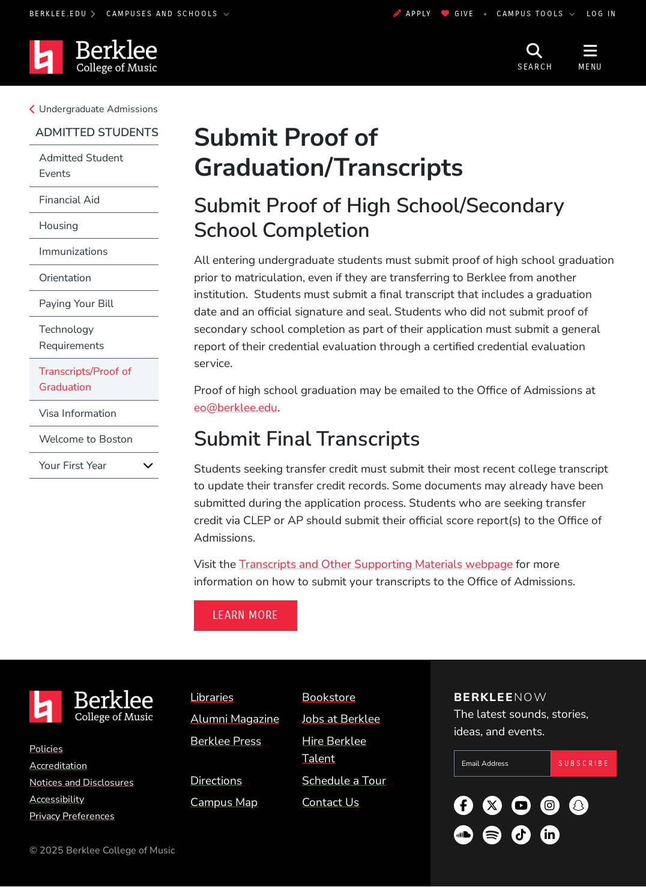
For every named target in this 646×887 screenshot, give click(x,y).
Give (457, 14)
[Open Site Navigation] (590, 57)
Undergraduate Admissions (98, 109)
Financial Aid (69, 200)
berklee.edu (58, 14)
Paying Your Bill (76, 303)
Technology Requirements (71, 337)
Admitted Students (96, 132)
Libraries (212, 697)
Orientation (65, 277)
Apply (412, 14)
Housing (58, 225)
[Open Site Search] (535, 57)
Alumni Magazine (234, 719)
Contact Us (330, 802)
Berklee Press (225, 741)
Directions (216, 781)
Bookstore (328, 697)
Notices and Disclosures (81, 782)
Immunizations (73, 251)
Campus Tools (532, 14)
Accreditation (58, 765)
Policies (46, 749)
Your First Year (72, 465)
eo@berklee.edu (235, 408)
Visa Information (77, 413)
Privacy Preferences (72, 816)
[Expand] (148, 465)
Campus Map (224, 802)
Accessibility (56, 799)
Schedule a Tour (344, 781)
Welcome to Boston (86, 439)
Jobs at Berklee (341, 719)
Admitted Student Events (81, 166)
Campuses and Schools (164, 14)
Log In (602, 14)
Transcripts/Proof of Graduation (85, 379)
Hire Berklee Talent (334, 749)
